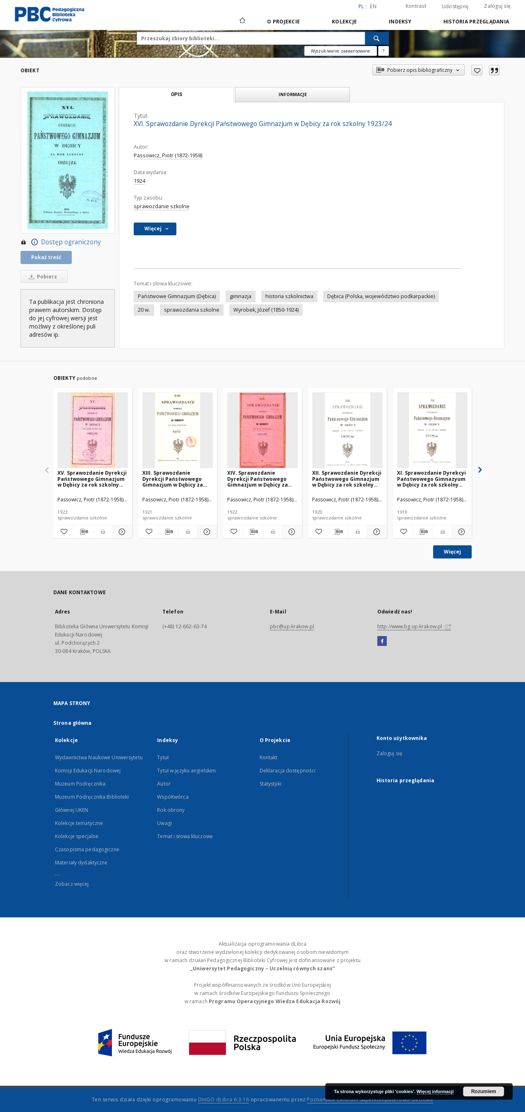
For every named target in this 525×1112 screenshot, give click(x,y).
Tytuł (163, 757)
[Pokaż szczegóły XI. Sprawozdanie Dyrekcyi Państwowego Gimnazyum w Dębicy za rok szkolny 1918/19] (460, 531)
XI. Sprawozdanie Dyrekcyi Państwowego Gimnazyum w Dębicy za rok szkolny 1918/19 (431, 478)
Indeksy (400, 21)
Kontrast (416, 5)
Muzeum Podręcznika (80, 783)
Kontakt (269, 757)
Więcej (452, 551)
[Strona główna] (242, 21)
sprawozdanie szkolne (161, 206)
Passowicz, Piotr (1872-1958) (168, 155)
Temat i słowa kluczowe (185, 836)
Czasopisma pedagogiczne (87, 849)
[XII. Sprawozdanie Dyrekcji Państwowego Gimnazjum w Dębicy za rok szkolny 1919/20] (347, 431)
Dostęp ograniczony (61, 242)
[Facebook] (382, 641)
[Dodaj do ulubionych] (476, 70)
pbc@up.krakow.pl (292, 626)
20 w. (144, 309)
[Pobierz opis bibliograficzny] (83, 531)
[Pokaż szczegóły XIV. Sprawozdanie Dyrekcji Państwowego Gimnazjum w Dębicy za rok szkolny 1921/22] (291, 531)
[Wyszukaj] (377, 38)
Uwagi (164, 823)
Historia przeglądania (476, 21)
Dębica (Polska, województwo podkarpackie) (381, 296)
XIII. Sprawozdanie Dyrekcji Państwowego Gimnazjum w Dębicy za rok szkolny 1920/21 (172, 478)
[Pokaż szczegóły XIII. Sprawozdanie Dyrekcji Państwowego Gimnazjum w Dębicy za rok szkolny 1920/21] (206, 531)
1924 (139, 180)
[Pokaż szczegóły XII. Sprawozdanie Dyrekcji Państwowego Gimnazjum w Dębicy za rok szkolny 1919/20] (376, 531)
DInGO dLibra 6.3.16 (223, 1099)
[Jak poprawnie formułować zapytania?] (383, 51)
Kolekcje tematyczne (79, 823)
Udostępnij (455, 6)
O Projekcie (283, 21)
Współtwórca (172, 796)
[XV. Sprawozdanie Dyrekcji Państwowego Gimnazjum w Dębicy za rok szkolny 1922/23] (93, 431)
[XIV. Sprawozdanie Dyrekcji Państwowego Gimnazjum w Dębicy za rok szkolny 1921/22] (262, 431)
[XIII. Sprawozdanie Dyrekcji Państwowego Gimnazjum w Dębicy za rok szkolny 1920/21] (177, 431)
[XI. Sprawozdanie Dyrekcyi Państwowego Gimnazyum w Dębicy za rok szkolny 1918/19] (432, 431)
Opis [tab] (176, 94)
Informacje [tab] (292, 94)
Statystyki (270, 783)
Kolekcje (344, 21)
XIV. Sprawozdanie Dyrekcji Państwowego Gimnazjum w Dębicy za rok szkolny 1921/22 (257, 478)
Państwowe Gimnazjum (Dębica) (177, 296)
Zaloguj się (497, 5)
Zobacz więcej (72, 883)
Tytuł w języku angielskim (186, 770)
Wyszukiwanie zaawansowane (340, 51)
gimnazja (240, 296)
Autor (164, 783)
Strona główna (72, 722)
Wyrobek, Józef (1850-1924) (266, 309)
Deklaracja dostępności (288, 770)
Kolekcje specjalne (76, 836)
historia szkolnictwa (289, 296)
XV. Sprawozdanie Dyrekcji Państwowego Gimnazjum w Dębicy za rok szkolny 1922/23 (92, 478)
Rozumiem (483, 1091)
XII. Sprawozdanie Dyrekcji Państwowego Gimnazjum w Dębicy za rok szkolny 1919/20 (346, 478)
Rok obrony (171, 809)
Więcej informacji (435, 1091)
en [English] (373, 6)
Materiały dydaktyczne (81, 862)
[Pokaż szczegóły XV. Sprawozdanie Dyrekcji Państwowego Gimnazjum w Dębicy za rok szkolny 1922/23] (121, 531)
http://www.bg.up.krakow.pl (414, 626)
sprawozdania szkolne (191, 309)
